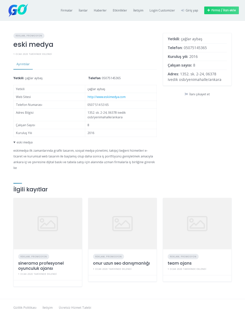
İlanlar (83, 10)
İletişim (138, 10)
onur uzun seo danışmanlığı (121, 263)
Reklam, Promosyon (29, 35)
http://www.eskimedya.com (106, 97)
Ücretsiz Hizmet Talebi (75, 307)
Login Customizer (162, 10)
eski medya (25, 142)
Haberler (100, 10)
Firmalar (67, 10)
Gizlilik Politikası (24, 307)
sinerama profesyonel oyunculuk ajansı (41, 265)
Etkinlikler (120, 10)
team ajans (180, 263)
